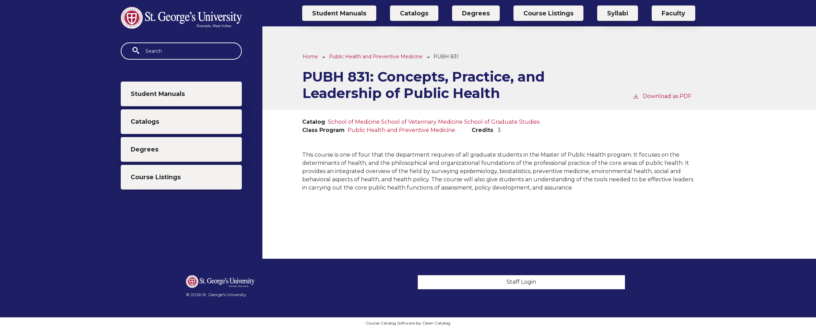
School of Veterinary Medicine (422, 122)
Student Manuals (158, 93)
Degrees (144, 149)
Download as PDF (661, 95)
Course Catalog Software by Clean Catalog (408, 323)
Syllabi (617, 13)
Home (310, 56)
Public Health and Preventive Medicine (376, 56)
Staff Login (521, 282)
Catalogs (145, 121)
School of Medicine (354, 122)
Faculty (673, 13)
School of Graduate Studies (502, 122)
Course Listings (156, 177)
